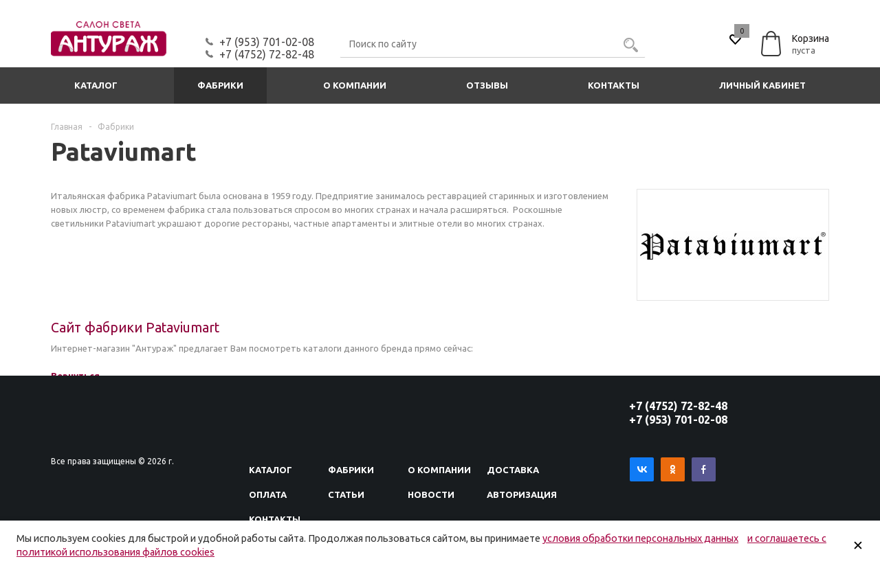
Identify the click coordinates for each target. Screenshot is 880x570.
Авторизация (522, 494)
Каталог (96, 85)
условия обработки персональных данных (640, 538)
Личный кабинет (762, 85)
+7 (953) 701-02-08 (266, 42)
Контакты (613, 85)
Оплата (268, 494)
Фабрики (220, 85)
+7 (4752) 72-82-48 (266, 54)
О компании (354, 85)
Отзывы (487, 85)
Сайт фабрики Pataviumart (135, 327)
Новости (431, 494)
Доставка (513, 470)
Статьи (346, 494)
